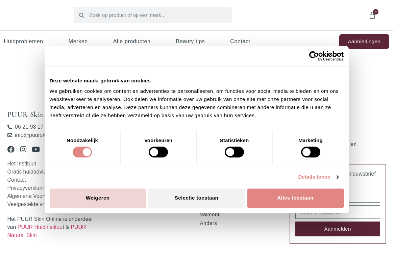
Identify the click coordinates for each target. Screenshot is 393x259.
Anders (208, 223)
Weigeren (97, 198)
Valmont (210, 214)
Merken (78, 41)
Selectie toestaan (196, 198)
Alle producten (132, 41)
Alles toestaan (295, 198)
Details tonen (314, 177)
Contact (240, 41)
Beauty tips (190, 41)
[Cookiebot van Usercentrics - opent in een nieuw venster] (314, 56)
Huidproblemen (23, 41)
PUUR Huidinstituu (40, 227)
